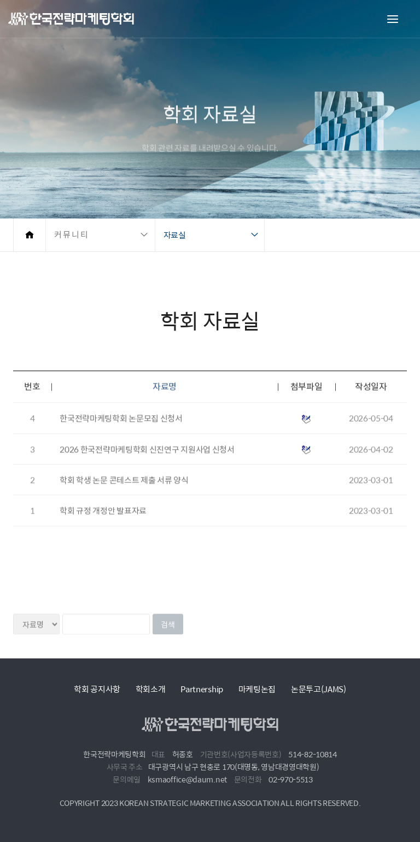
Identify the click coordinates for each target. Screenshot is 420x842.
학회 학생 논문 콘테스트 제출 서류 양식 (124, 491)
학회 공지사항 (97, 688)
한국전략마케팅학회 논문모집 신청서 (121, 429)
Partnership (201, 688)
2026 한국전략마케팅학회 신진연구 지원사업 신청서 (147, 460)
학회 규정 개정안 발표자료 (103, 522)
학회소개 (151, 688)
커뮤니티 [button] (71, 234)
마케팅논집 (257, 688)
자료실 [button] (175, 234)
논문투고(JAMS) (318, 688)
